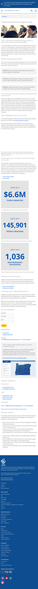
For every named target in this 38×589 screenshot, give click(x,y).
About (2, 528)
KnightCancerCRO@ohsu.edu (12, 339)
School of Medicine (5, 545)
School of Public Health (6, 550)
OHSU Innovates (4, 537)
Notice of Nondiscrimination (7, 479)
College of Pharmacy (5, 552)
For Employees (5, 559)
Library (2, 535)
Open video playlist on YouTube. (21, 120)
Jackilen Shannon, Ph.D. (8, 387)
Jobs (2, 496)
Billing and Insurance (5, 514)
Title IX (2, 506)
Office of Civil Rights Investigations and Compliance (12, 504)
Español (2, 486)
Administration (4, 530)
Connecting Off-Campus (6, 565)
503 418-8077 (27, 339)
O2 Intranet (3, 561)
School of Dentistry (5, 548)
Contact (3, 484)
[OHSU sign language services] (7, 573)
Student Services (4, 555)
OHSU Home (4, 483)
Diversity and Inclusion (6, 503)
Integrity (3, 501)
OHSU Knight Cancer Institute (11, 10)
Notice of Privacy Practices (7, 477)
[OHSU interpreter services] (10, 573)
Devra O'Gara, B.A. (7, 399)
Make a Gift (3, 497)
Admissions (3, 553)
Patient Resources (5, 512)
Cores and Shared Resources (7, 534)
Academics (4, 543)
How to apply (6, 178)
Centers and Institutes (6, 532)
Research (3, 526)
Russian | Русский (5, 488)
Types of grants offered (8, 176)
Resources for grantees (8, 288)
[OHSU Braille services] (3, 573)
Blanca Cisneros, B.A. (8, 397)
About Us (4, 16)
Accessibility (3, 499)
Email (2, 563)
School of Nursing (5, 547)
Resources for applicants (8, 286)
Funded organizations (8, 334)
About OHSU (4, 492)
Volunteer (3, 508)
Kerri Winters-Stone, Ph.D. (9, 389)
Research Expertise (5, 539)
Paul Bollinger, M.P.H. (8, 395)
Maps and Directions (5, 494)
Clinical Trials (4, 521)
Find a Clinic (3, 517)
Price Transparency (5, 522)
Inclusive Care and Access (7, 569)
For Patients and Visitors (6, 519)
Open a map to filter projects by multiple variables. (15, 358)
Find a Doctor (4, 515)
